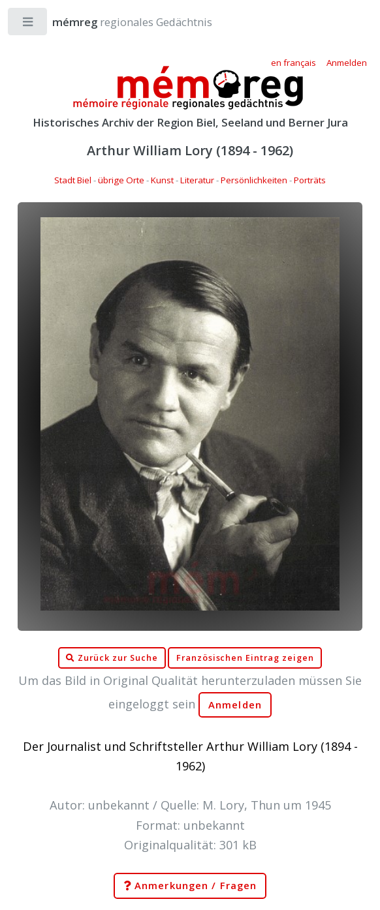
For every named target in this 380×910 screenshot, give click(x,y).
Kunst (162, 180)
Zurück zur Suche (111, 658)
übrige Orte (121, 180)
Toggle (28, 24)
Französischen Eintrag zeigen (245, 658)
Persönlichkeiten (254, 180)
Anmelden (235, 705)
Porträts (310, 180)
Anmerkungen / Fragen (190, 886)
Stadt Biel (72, 180)
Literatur (197, 180)
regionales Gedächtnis (119, 21)
